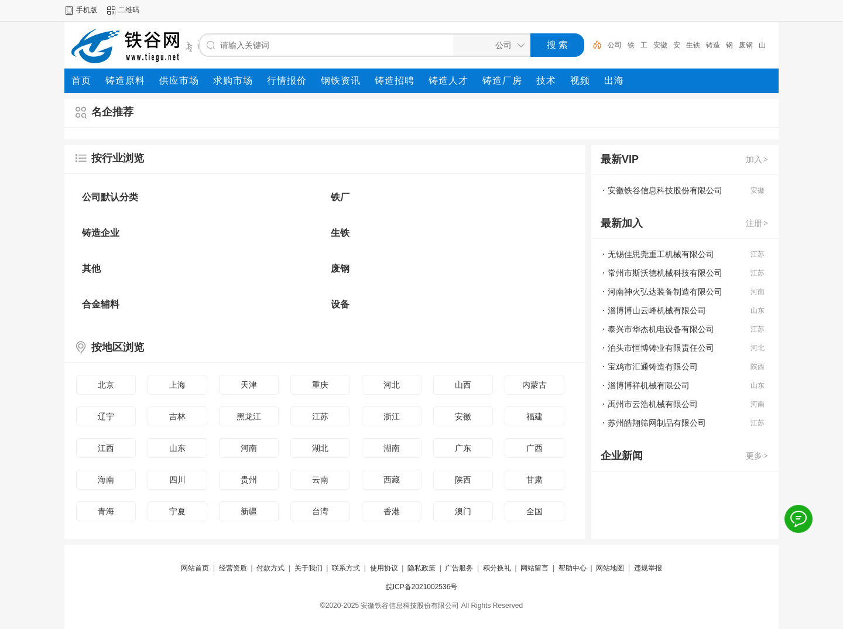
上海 (177, 384)
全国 (534, 511)
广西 (534, 448)
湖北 (320, 448)
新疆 (249, 511)
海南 (106, 479)
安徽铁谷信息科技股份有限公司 (665, 190)
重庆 (320, 384)
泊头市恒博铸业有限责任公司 (661, 348)
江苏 (320, 416)
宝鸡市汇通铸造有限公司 (653, 366)
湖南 (391, 448)
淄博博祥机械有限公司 (649, 385)
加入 (757, 159)
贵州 (249, 479)
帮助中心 (572, 568)
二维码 (128, 10)
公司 (615, 45)
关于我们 (308, 568)
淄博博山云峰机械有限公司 (657, 310)
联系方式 (346, 568)
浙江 (391, 416)
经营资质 (233, 568)
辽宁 (106, 416)
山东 (177, 448)
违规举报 (648, 568)
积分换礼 (497, 568)
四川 (177, 479)
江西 (106, 448)
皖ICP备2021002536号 (422, 587)
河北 (391, 384)
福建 (534, 416)
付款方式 (270, 568)
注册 (757, 223)
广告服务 (459, 568)
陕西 (463, 479)
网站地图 (610, 568)
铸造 (713, 45)
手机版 (86, 10)
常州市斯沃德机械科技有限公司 (665, 273)
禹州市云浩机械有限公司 (653, 404)
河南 (249, 448)
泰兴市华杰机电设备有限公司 (661, 329)
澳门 (463, 511)
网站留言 (534, 568)
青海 (106, 511)
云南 (320, 479)
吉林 (177, 416)
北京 (106, 384)
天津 (249, 384)
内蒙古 (534, 384)
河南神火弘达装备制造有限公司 (665, 291)
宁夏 (177, 511)
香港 (391, 511)
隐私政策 (421, 568)
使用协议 (384, 568)
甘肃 (534, 479)
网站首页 (195, 568)
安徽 (660, 45)
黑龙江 (249, 416)
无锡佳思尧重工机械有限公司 (661, 254)
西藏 (391, 479)
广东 (463, 448)
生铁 (693, 45)
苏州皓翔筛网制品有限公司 (657, 423)
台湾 (320, 511)
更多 (757, 455)
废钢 (746, 45)
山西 (463, 384)
